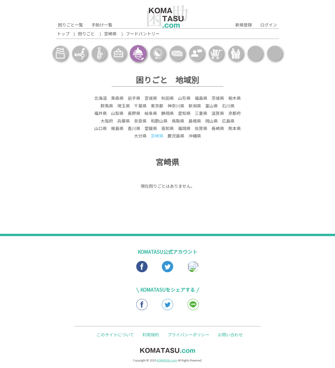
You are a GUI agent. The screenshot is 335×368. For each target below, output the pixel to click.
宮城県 (150, 99)
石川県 (228, 106)
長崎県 (217, 129)
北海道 (100, 99)
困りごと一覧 (70, 25)
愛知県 (184, 114)
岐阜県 (150, 114)
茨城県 (217, 99)
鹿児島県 (176, 136)
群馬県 (106, 106)
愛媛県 (150, 129)
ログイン (268, 25)
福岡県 (184, 129)
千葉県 (140, 106)
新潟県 (194, 106)
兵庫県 (123, 121)
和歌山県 (159, 121)
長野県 (134, 114)
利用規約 (150, 335)
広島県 (228, 121)
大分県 (140, 136)
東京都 (157, 106)
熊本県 (234, 129)
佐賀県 (201, 129)
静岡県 (167, 114)
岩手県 (134, 99)
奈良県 (140, 121)
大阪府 (106, 121)
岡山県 (211, 121)
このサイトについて (115, 335)
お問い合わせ (230, 335)
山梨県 (117, 114)
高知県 (167, 129)
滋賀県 (217, 114)
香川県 (134, 129)
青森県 (117, 99)
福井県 (100, 114)
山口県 (100, 129)
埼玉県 (123, 106)
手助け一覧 (101, 25)
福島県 (201, 99)
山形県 (184, 99)
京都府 (234, 114)
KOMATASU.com (167, 361)
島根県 (194, 121)
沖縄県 (194, 136)
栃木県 (234, 99)
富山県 (211, 106)
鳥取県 (178, 121)
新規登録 (243, 25)
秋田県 (167, 99)
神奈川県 (176, 106)
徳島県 (117, 129)
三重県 (201, 114)
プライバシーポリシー (188, 335)
